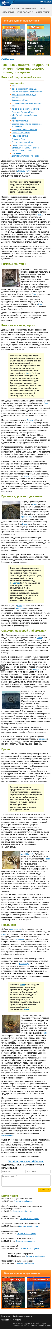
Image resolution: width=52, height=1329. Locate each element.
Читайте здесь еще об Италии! (26, 1161)
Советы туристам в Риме (23, 142)
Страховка (8, 12)
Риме (40, 304)
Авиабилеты (29, 8)
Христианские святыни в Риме (25, 109)
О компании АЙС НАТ (11, 1320)
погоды (36, 669)
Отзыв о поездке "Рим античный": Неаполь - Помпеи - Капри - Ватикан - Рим (26, 147)
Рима (40, 214)
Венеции (43, 739)
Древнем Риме (24, 171)
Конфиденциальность (22, 1316)
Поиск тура (13, 8)
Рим (13, 86)
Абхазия (33, 43)
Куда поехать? (25, 12)
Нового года (24, 963)
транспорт (19, 608)
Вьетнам (8, 1295)
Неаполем (15, 583)
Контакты (45, 2)
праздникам (15, 929)
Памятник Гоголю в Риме (23, 112)
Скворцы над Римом (21, 133)
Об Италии (7, 59)
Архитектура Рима (20, 121)
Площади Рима (19, 139)
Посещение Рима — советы (24, 129)
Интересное (43, 12)
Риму (24, 524)
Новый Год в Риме (20, 136)
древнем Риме (28, 854)
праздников (19, 939)
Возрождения (7, 1135)
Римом (30, 420)
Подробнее (15, 1306)
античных (28, 476)
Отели (42, 8)
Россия (32, 1292)
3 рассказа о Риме (20, 100)
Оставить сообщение (23, 1201)
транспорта (26, 517)
